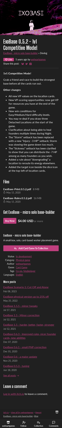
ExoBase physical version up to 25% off (26, 296)
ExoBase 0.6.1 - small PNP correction (24, 347)
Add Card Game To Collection (31, 248)
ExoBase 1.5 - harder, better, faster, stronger (28, 324)
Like (8, 59)
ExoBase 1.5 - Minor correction (21, 315)
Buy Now (10, 220)
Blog (36, 416)
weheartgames (38, 59)
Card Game (21, 267)
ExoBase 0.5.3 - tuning (16, 365)
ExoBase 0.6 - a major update (20, 356)
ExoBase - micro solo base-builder (20, 53)
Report (38, 412)
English (19, 274)
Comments (53, 424)
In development (24, 256)
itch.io (6, 412)
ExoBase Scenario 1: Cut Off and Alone (25, 287)
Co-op (19, 271)
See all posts (9, 375)
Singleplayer (29, 271)
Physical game (23, 260)
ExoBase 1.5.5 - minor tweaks (20, 305)
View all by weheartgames (22, 412)
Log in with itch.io (13, 393)
